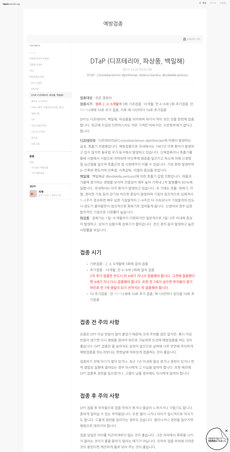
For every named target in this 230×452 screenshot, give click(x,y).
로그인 (213, 3)
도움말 (223, 3)
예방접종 (114, 23)
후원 (204, 3)
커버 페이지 (34, 46)
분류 (31, 156)
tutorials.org (11, 4)
